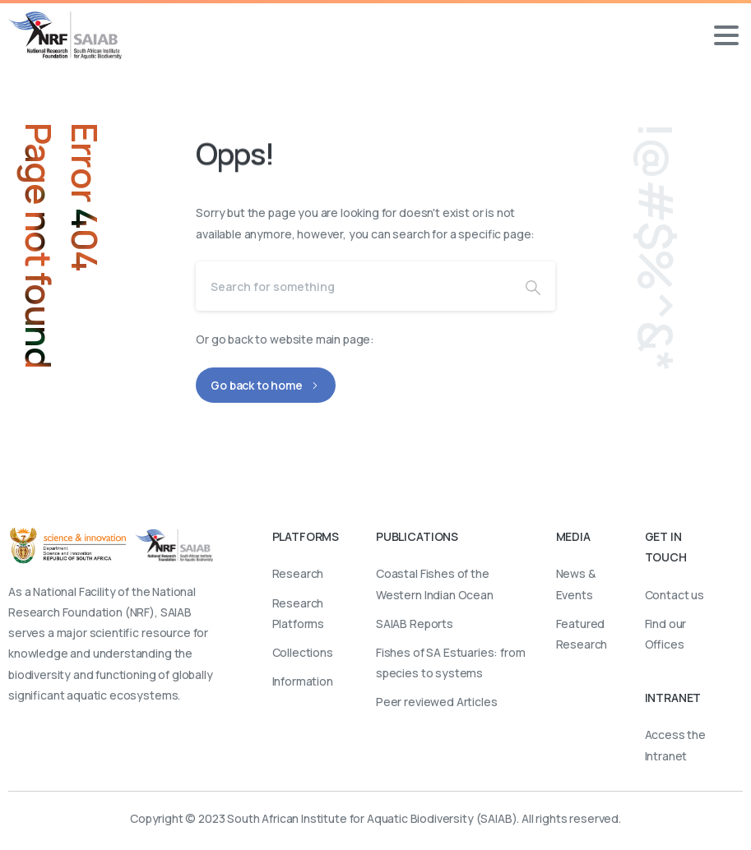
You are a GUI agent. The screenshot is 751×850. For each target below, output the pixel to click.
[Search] (353, 286)
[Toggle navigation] (726, 35)
